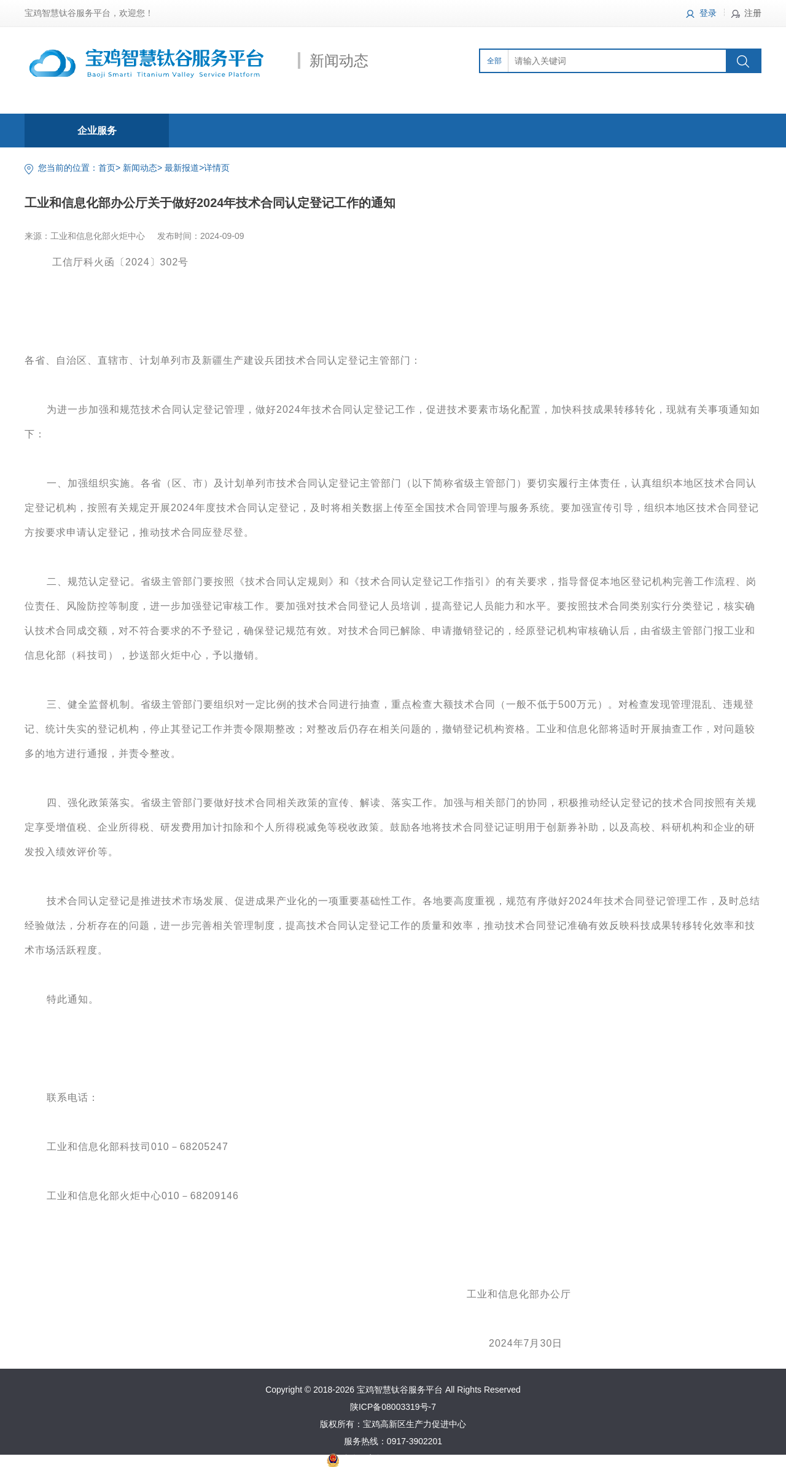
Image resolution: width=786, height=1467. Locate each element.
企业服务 (97, 130)
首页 (106, 168)
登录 (708, 13)
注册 (752, 13)
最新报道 (182, 168)
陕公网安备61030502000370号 (400, 1458)
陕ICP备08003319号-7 (393, 1407)
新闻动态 (140, 168)
